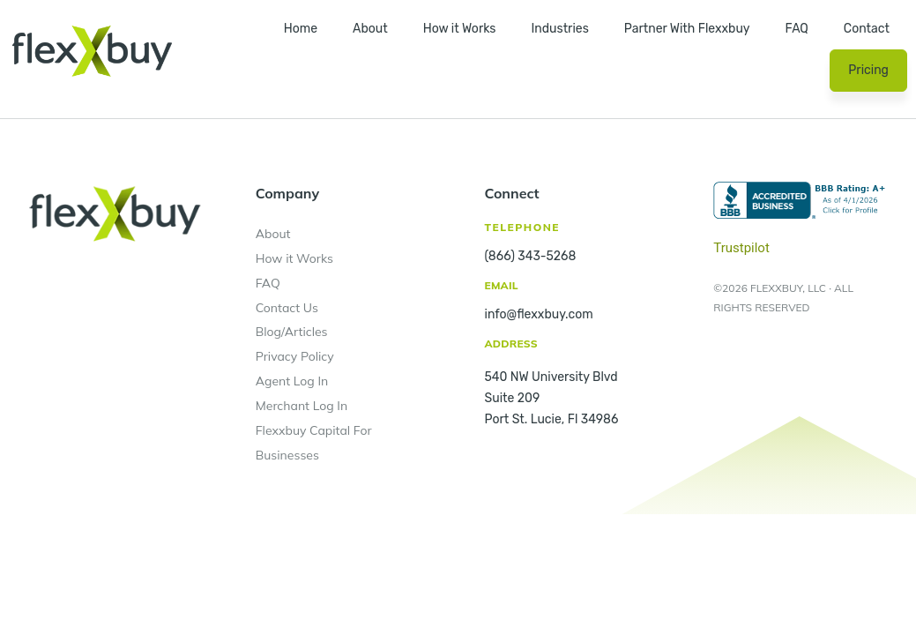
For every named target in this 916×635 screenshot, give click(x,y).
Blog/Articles (292, 332)
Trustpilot (741, 248)
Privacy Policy (295, 356)
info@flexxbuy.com (539, 314)
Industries (559, 28)
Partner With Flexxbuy (687, 28)
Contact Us (287, 308)
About (370, 28)
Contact (867, 28)
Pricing (868, 70)
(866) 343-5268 (531, 256)
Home (300, 28)
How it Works (459, 28)
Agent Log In (292, 381)
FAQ (797, 28)
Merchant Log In (301, 406)
